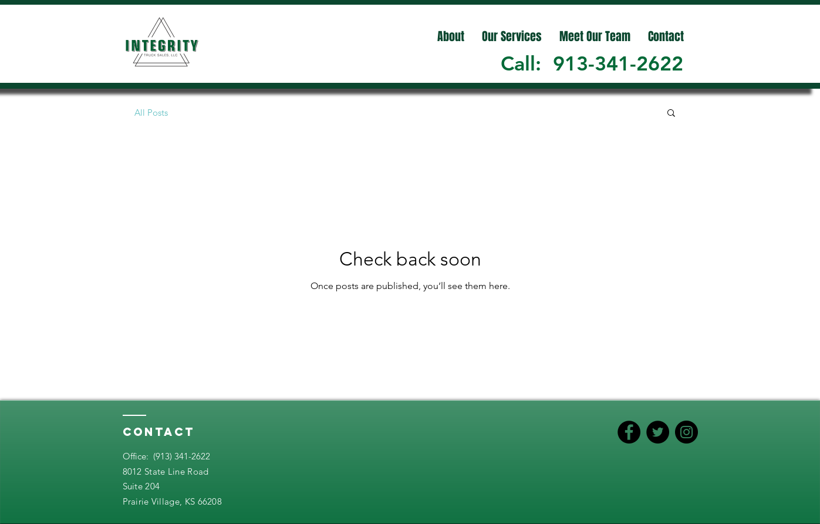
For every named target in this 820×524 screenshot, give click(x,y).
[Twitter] (657, 432)
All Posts (151, 112)
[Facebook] (628, 432)
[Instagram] (686, 432)
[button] (671, 114)
